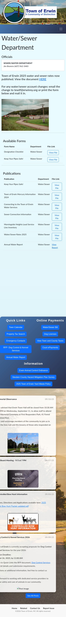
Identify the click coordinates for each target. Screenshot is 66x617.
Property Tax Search (16, 334)
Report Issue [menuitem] (48, 608)
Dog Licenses (50, 334)
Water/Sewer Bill (50, 327)
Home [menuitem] (14, 608)
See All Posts (33, 595)
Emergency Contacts (15, 341)
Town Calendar (16, 327)
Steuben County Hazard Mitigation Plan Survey (33, 377)
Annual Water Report (15, 357)
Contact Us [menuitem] (35, 608)
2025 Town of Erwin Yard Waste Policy (33, 384)
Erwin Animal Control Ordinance (33, 370)
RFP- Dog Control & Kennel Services (15, 349)
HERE (42, 79)
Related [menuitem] (23, 608)
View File (53, 152)
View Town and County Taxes (50, 341)
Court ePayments (50, 347)
